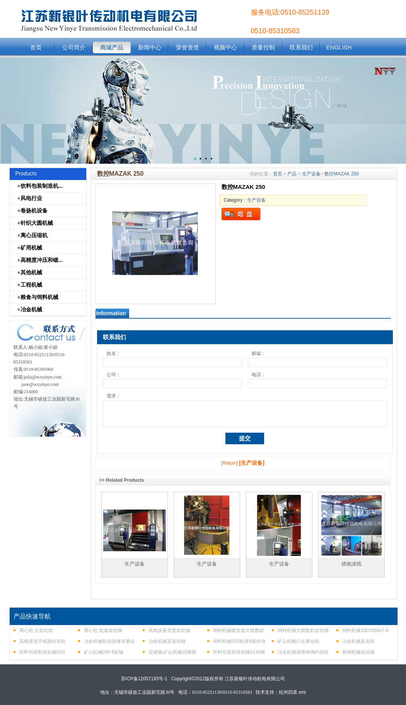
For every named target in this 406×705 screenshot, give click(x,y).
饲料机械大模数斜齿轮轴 (303, 630)
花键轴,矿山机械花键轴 (172, 652)
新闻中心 (149, 47)
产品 (292, 174)
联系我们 (301, 47)
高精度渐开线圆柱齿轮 (42, 641)
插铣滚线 (351, 564)
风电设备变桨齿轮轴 (169, 630)
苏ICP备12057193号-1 (144, 678)
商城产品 (111, 47)
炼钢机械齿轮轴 (358, 652)
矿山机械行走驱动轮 (298, 641)
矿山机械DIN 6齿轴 (104, 652)
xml (302, 692)
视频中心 (225, 47)
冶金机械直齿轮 (358, 641)
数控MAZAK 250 (341, 174)
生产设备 (311, 174)
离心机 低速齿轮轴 (103, 630)
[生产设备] (251, 463)
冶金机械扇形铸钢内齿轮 (303, 652)
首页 (36, 47)
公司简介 (73, 47)
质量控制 (263, 47)
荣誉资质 (187, 47)
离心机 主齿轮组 (36, 630)
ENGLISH (339, 47)
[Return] (229, 463)
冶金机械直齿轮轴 (167, 641)
